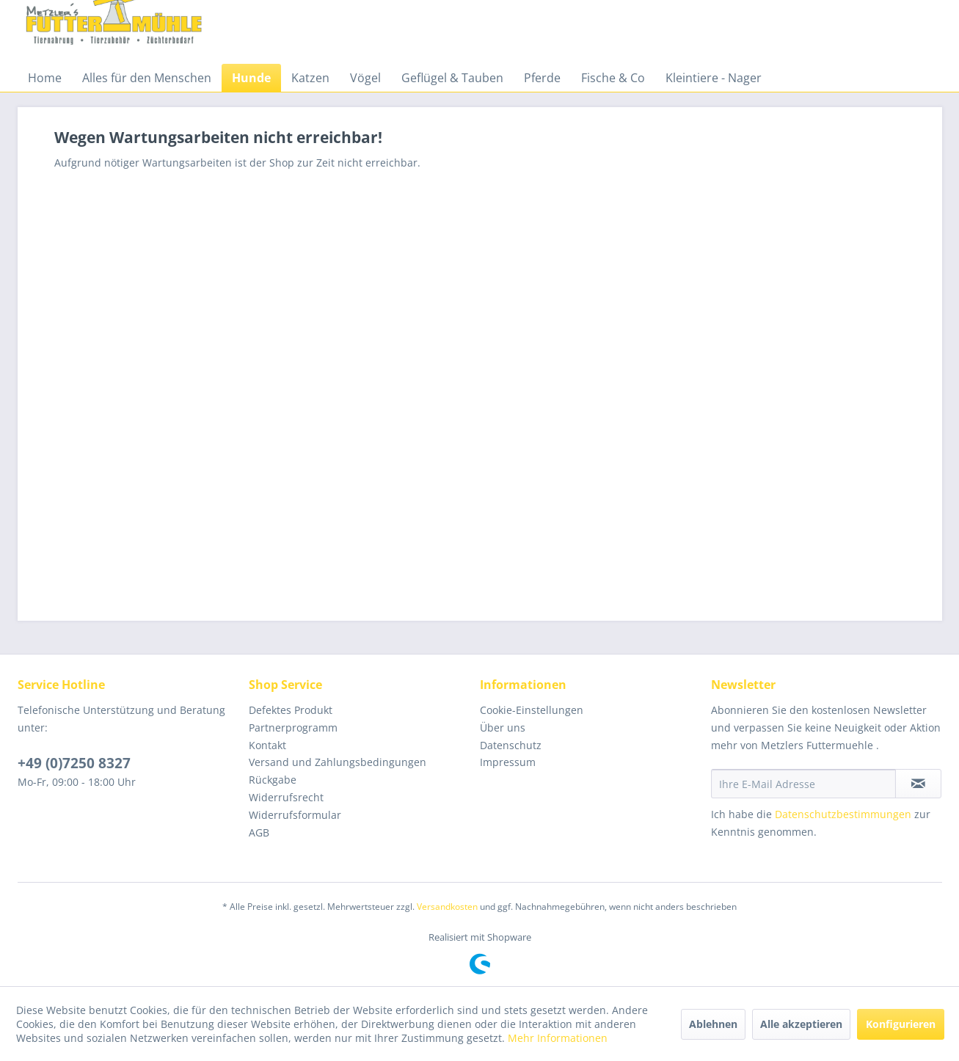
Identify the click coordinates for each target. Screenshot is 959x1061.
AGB (259, 832)
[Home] (45, 78)
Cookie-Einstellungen (531, 710)
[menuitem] (45, 78)
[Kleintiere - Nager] (713, 78)
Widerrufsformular (295, 815)
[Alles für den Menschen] (147, 78)
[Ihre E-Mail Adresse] (803, 783)
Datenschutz (511, 745)
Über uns (502, 727)
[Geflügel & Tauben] (452, 78)
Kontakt (267, 745)
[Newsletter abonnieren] (918, 783)
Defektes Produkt (290, 710)
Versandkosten (447, 906)
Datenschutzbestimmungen (843, 814)
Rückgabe (272, 780)
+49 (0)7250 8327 (74, 763)
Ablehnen (713, 1024)
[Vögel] (365, 78)
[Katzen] (310, 78)
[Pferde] (542, 78)
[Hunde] (251, 78)
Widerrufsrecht (286, 797)
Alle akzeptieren (801, 1024)
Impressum (508, 762)
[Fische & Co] (613, 78)
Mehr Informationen (558, 1038)
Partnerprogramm (293, 727)
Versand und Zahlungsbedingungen (337, 762)
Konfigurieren (901, 1024)
